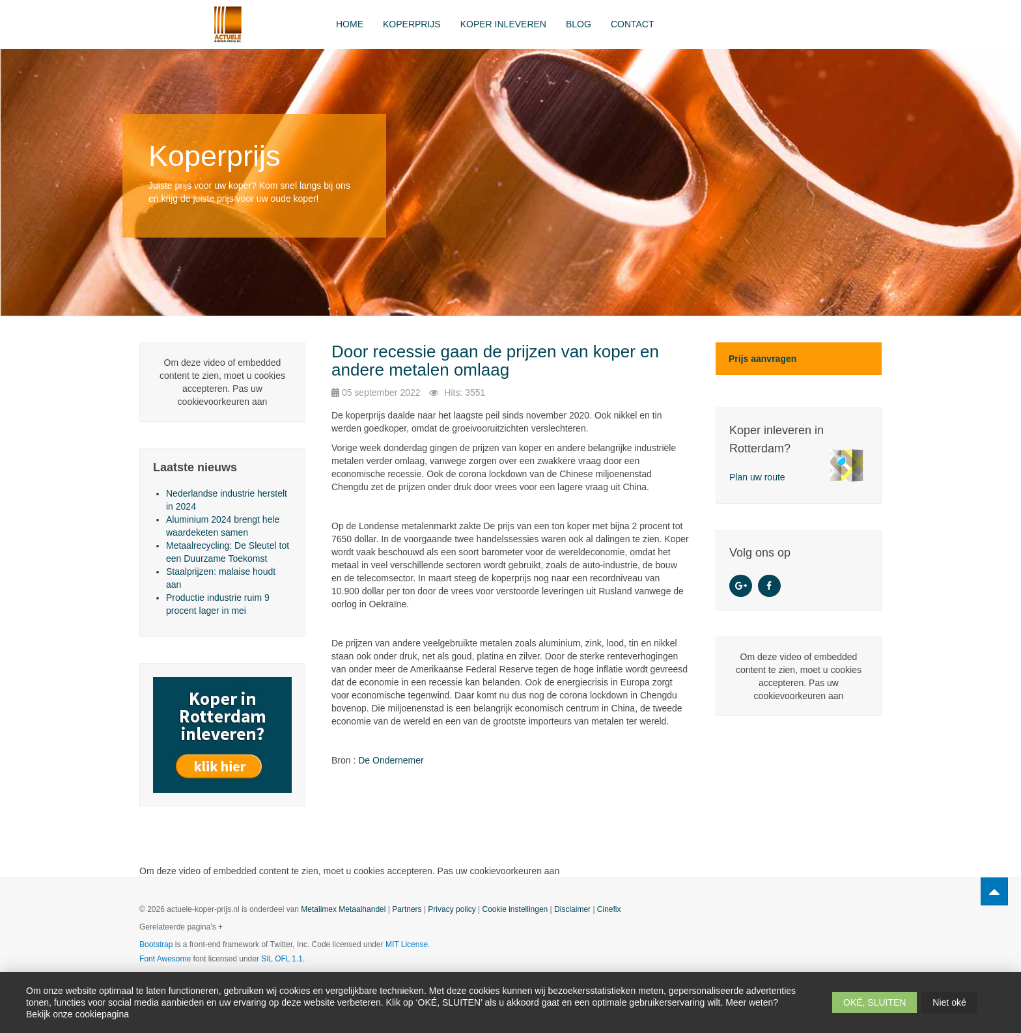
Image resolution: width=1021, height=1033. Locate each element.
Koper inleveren (503, 24)
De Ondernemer (390, 760)
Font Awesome (165, 958)
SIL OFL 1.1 (282, 958)
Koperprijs (412, 24)
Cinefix (609, 909)
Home (349, 24)
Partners (406, 909)
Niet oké (949, 1002)
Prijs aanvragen (762, 358)
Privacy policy (451, 909)
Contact (632, 24)
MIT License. (407, 944)
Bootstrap (156, 944)
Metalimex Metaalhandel (343, 909)
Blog (578, 24)
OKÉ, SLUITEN (874, 1002)
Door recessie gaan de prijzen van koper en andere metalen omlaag (495, 361)
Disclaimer (572, 909)
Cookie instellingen (515, 909)
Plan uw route (757, 477)
